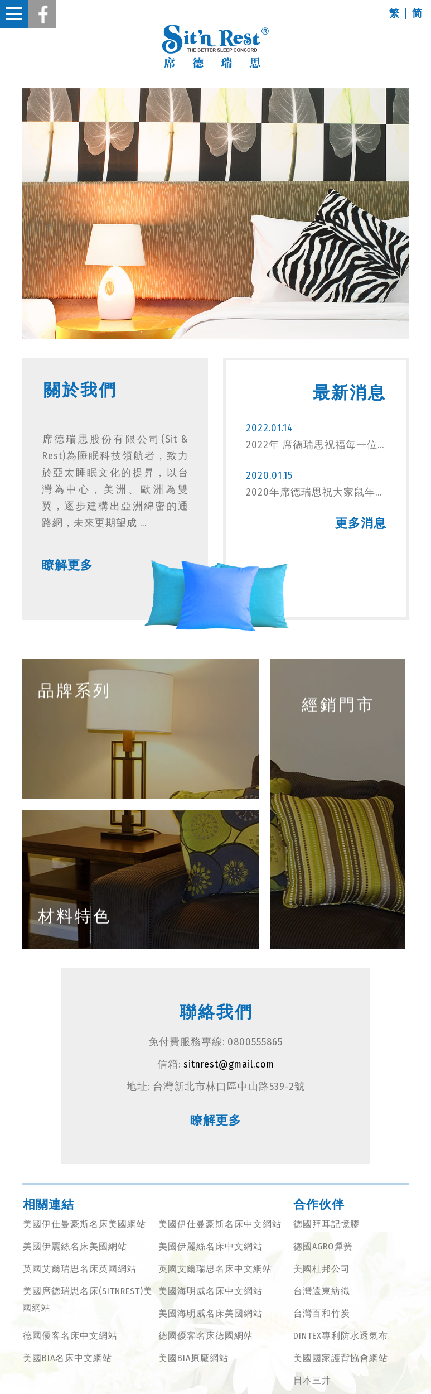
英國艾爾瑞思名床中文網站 (215, 1268)
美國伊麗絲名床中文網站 (210, 1246)
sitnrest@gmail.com (228, 1064)
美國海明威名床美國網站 (210, 1313)
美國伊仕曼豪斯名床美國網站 (84, 1224)
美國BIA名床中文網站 (67, 1358)
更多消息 (361, 523)
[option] (215, 213)
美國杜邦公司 (321, 1268)
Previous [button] (14, 213)
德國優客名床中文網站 (70, 1335)
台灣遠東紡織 (321, 1291)
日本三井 (312, 1380)
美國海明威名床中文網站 (210, 1291)
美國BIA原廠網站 (193, 1358)
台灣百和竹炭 (321, 1313)
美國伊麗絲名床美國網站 (75, 1246)
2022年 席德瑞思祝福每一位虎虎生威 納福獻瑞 (316, 445)
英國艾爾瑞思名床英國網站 (80, 1268)
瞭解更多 (66, 564)
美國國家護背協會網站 (340, 1358)
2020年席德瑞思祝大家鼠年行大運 (316, 492)
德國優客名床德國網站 (205, 1335)
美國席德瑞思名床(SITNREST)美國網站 (87, 1299)
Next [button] (417, 213)
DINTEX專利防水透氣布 (340, 1335)
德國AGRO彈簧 (323, 1246)
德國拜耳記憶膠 (326, 1224)
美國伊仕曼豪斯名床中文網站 (220, 1224)
